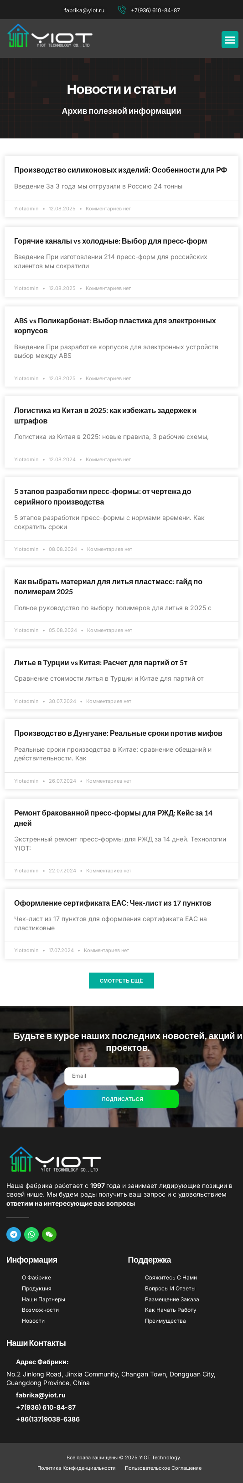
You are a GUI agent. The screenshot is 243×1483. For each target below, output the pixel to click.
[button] (230, 39)
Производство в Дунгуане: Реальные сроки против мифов (118, 733)
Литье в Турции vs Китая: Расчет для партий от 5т (100, 662)
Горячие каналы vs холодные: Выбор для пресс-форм (110, 240)
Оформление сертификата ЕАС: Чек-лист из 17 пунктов (113, 902)
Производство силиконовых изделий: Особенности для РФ (120, 169)
